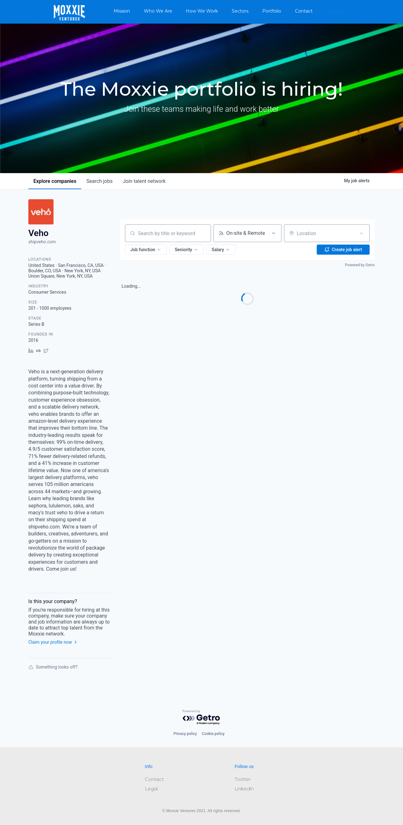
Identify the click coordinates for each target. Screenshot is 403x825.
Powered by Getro (360, 265)
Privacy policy (185, 734)
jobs (99, 181)
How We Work (202, 11)
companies (54, 181)
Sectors (240, 11)
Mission (122, 11)
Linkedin (244, 789)
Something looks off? (52, 667)
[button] (146, 250)
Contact (304, 11)
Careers (334, 11)
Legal (151, 789)
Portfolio (271, 11)
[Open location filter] (361, 233)
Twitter (243, 779)
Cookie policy (213, 734)
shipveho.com (42, 241)
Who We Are (158, 11)
